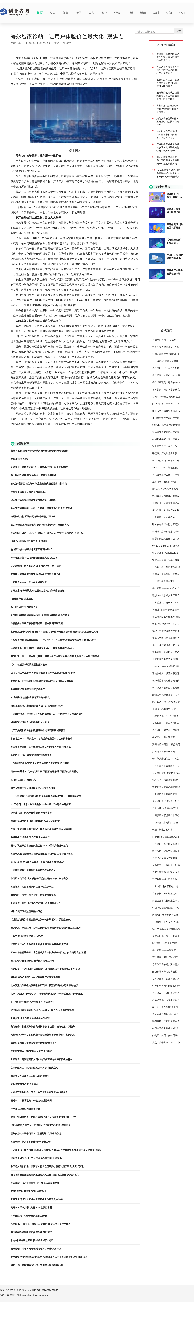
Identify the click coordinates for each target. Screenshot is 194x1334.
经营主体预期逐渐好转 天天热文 (27, 936)
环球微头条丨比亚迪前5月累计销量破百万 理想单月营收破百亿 (42, 648)
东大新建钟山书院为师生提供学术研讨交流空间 (34, 1067)
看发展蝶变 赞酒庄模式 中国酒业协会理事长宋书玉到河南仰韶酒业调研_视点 (49, 1257)
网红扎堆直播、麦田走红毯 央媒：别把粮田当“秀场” (37, 705)
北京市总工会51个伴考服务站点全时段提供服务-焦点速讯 (39, 944)
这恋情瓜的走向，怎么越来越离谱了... (30, 582)
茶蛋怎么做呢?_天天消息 (23, 779)
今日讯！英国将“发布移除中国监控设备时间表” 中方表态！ (40, 878)
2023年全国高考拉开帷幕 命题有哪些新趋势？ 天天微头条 (40, 524)
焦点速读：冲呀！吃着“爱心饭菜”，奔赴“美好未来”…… (39, 1248)
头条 (52, 13)
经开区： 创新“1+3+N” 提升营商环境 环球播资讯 (175, 195)
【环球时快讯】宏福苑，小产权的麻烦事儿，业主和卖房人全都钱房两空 (47, 714)
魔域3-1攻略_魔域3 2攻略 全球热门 (28, 1191)
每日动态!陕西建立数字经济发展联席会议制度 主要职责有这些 (42, 854)
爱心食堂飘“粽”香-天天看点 (24, 1084)
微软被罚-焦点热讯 (20, 459)
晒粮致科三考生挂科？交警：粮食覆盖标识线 (33, 895)
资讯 (78, 13)
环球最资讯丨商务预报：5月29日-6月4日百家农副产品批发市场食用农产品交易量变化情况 (56, 1150)
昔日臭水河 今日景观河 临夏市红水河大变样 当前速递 (38, 590)
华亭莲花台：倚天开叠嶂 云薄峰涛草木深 (31, 812)
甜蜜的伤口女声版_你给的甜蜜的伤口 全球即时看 (35, 821)
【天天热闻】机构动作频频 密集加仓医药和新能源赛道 (38, 730)
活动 (143, 13)
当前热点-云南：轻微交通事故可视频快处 (31, 755)
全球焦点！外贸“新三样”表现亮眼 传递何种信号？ (36, 903)
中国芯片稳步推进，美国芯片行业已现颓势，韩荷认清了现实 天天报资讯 (47, 1166)
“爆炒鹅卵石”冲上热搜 (22, 598)
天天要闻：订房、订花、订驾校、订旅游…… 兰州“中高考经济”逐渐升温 (47, 533)
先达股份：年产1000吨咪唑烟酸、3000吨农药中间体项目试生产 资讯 (45, 969)
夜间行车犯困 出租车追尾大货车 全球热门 (32, 1051)
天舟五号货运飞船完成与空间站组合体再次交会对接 (37, 1199)
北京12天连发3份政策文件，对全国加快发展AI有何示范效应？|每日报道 (47, 993)
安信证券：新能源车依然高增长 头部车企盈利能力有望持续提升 (43, 1026)
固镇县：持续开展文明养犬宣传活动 (175, 211)
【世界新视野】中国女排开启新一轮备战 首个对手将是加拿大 (41, 919)
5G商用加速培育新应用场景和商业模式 (30, 697)
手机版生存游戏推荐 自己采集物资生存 (30, 837)
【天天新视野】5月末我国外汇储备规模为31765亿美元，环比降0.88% (46, 796)
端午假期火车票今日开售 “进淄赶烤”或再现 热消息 (36, 1133)
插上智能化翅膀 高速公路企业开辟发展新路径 (33, 475)
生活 (130, 13)
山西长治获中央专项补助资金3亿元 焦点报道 (33, 788)
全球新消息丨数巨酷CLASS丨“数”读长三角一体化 (36, 566)
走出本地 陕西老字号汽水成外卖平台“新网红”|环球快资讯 (39, 450)
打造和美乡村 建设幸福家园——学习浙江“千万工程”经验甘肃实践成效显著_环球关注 (53, 640)
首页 (40, 13)
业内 (182, 13)
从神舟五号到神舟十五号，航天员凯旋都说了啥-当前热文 (39, 1092)
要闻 (169, 13)
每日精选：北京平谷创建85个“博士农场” (31, 1141)
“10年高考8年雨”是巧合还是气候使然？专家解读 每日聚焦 (40, 763)
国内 (91, 13)
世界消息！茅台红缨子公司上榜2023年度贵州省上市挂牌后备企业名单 (46, 928)
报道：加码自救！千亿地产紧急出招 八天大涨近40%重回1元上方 (43, 1117)
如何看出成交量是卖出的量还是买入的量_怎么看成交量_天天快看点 (45, 1174)
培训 (156, 13)
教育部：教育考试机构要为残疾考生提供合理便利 (35, 574)
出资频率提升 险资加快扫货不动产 (28, 689)
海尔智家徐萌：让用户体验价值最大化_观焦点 (34, 557)
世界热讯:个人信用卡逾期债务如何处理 (30, 1018)
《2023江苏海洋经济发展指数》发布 (29, 664)
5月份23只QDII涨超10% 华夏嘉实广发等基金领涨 (35, 977)
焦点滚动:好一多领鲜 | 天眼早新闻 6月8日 (32, 549)
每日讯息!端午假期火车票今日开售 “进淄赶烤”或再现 (37, 862)
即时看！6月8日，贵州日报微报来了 (29, 492)
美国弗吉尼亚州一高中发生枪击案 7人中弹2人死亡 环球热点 (41, 747)
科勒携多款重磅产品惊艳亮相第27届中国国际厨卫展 (37, 623)
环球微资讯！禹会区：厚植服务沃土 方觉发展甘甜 (175, 226)
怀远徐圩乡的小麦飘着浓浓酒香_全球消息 (175, 272)
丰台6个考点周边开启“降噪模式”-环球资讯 (32, 1240)
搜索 (178, 31)
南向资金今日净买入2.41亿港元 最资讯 (30, 1076)
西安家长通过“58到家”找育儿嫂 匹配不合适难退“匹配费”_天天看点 (44, 771)
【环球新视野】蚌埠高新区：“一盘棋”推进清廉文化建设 (175, 241)
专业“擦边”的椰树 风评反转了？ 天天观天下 (33, 1002)
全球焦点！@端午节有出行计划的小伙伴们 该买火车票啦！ (40, 467)
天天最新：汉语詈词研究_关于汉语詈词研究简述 (35, 1183)
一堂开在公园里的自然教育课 (25, 1109)
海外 (104, 13)
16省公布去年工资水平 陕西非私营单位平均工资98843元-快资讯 (43, 673)
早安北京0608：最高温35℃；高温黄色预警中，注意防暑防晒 (41, 738)
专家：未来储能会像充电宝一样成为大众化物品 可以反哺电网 (41, 829)
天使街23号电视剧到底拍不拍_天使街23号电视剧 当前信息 (40, 615)
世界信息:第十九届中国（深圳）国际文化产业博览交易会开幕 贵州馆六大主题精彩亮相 (54, 631)
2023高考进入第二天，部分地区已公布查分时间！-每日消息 (41, 1125)
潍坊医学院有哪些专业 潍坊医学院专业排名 (32, 960)
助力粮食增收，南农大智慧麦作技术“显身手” (33, 1043)
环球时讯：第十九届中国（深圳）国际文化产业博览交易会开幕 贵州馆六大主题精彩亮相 (55, 656)
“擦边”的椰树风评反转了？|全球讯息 (29, 541)
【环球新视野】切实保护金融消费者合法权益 (33, 870)
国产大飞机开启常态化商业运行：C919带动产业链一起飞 (39, 845)
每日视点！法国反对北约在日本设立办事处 (32, 886)
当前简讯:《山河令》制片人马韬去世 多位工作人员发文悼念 (41, 1224)
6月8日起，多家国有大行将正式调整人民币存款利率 (37, 1265)
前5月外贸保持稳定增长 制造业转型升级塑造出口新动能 (39, 483)
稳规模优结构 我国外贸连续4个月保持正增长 (33, 516)
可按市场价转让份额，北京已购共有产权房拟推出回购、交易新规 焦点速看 (48, 952)
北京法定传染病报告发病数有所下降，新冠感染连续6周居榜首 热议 (44, 985)
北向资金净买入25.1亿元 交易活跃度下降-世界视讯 (36, 1158)
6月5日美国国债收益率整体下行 (27, 911)
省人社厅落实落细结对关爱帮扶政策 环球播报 (33, 500)
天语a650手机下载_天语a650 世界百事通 (31, 1207)
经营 (117, 13)
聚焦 (65, 13)
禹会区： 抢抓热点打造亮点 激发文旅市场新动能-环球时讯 (175, 257)
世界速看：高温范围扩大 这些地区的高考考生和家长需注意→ (41, 1059)
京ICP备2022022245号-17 (45, 1290)
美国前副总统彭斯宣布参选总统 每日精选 (31, 1232)
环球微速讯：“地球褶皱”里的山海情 (29, 1215)
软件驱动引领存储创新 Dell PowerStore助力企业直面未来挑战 (42, 1010)
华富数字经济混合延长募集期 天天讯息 (30, 722)
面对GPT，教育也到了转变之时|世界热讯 (31, 1100)
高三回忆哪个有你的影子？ (24, 607)
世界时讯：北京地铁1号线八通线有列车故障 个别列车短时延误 (42, 681)
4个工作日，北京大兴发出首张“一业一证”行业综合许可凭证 (41, 804)
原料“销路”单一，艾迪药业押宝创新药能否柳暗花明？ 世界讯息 (43, 1034)
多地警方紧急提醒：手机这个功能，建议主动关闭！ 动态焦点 (41, 508)
